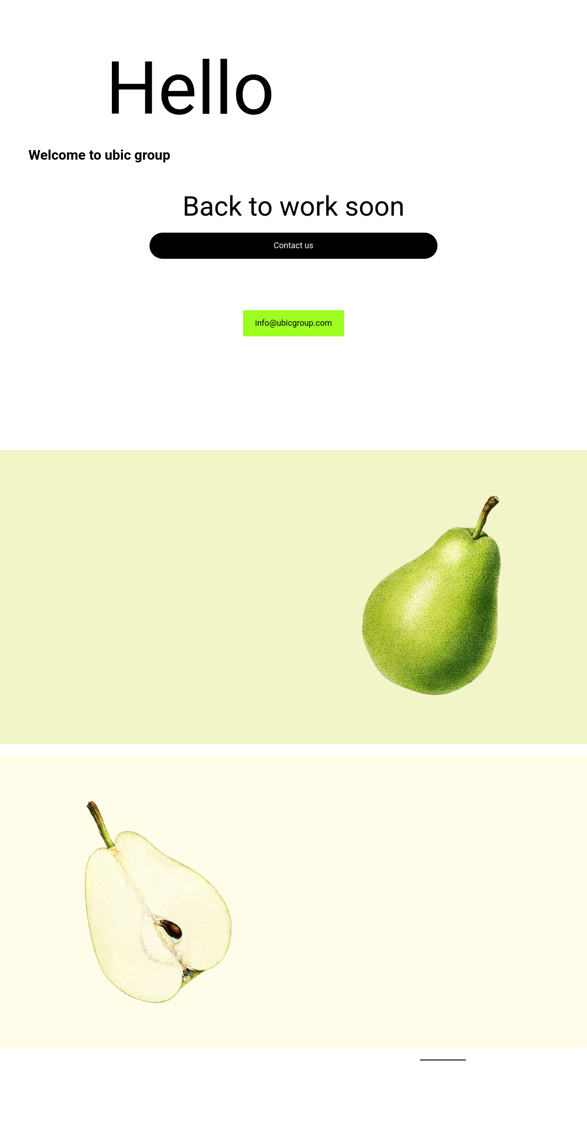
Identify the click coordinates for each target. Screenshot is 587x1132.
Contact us (294, 245)
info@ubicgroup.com (293, 323)
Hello (190, 89)
